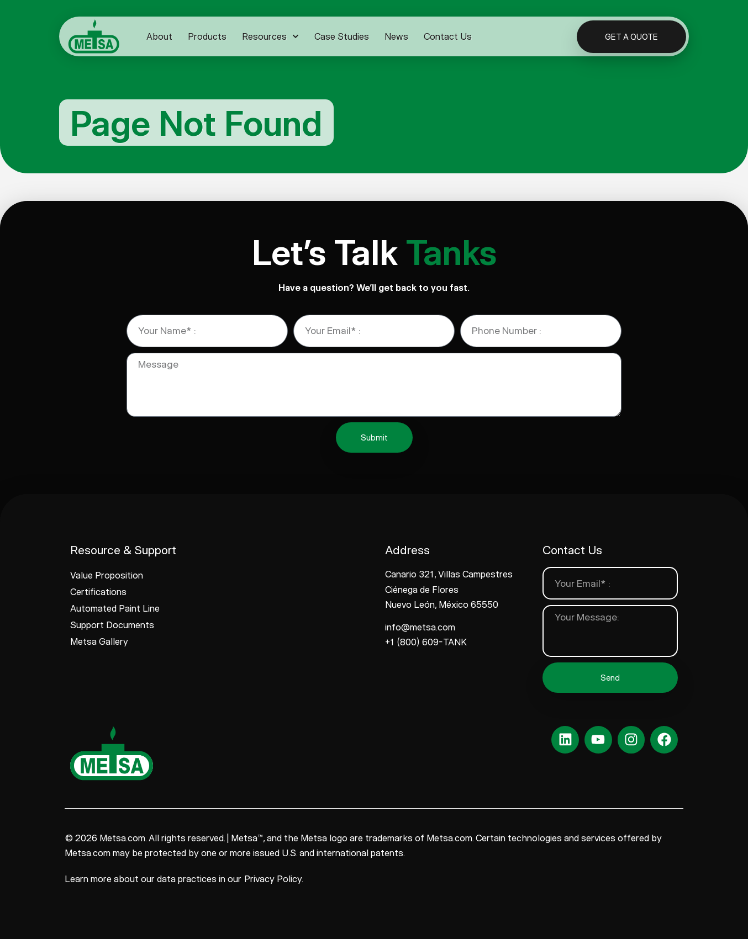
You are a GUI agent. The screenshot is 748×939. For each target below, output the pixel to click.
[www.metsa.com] (93, 36)
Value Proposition (106, 575)
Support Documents (112, 625)
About (159, 36)
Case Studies (341, 36)
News (396, 36)
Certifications (98, 592)
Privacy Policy (273, 879)
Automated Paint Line (115, 608)
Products (207, 36)
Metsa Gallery (99, 641)
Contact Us (448, 36)
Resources (270, 36)
